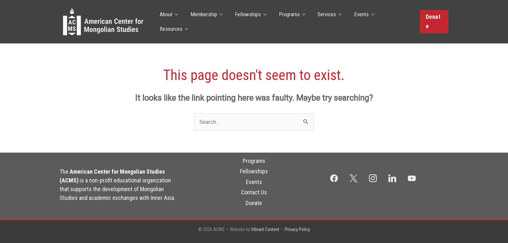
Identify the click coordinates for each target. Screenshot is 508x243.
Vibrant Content (265, 229)
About (167, 21)
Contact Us (254, 192)
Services (322, 21)
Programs (285, 21)
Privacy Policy (297, 229)
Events (355, 21)
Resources (390, 21)
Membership (203, 21)
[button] (433, 22)
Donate (254, 203)
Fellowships (246, 21)
